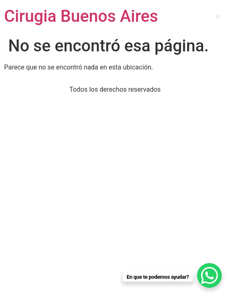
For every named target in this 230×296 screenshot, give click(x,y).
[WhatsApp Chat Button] (209, 275)
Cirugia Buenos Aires (81, 16)
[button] (217, 16)
